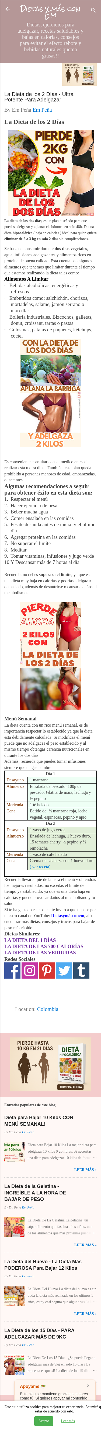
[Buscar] (93, 11)
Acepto (43, 1421)
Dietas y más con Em (50, 12)
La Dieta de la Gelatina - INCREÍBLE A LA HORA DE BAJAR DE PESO (35, 1193)
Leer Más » (85, 1170)
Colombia (47, 1009)
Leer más (68, 1421)
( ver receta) (40, 866)
